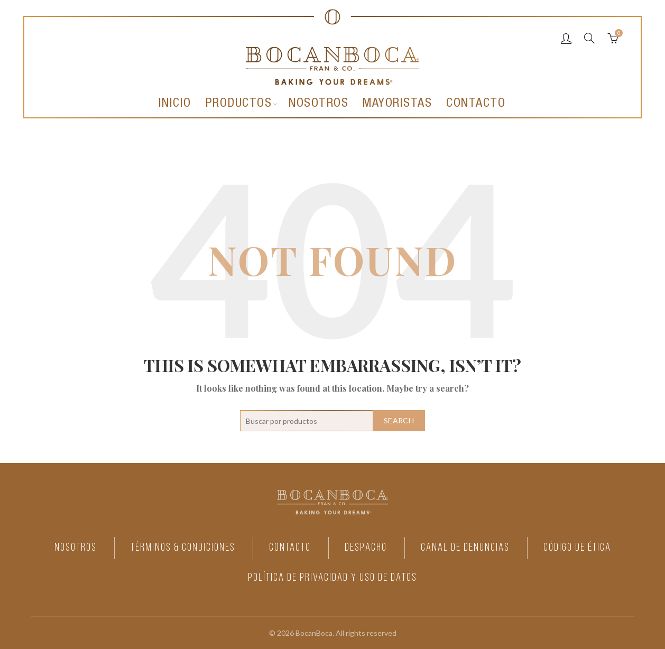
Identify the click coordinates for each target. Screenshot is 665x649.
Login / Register (566, 38)
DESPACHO (366, 547)
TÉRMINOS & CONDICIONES (179, 547)
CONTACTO (288, 547)
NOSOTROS (69, 547)
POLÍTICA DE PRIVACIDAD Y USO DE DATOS (332, 577)
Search (399, 420)
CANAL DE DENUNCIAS (467, 547)
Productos (239, 104)
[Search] (589, 38)
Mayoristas (397, 104)
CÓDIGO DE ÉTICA (582, 547)
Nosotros (318, 104)
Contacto (475, 104)
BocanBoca (313, 631)
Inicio (175, 104)
